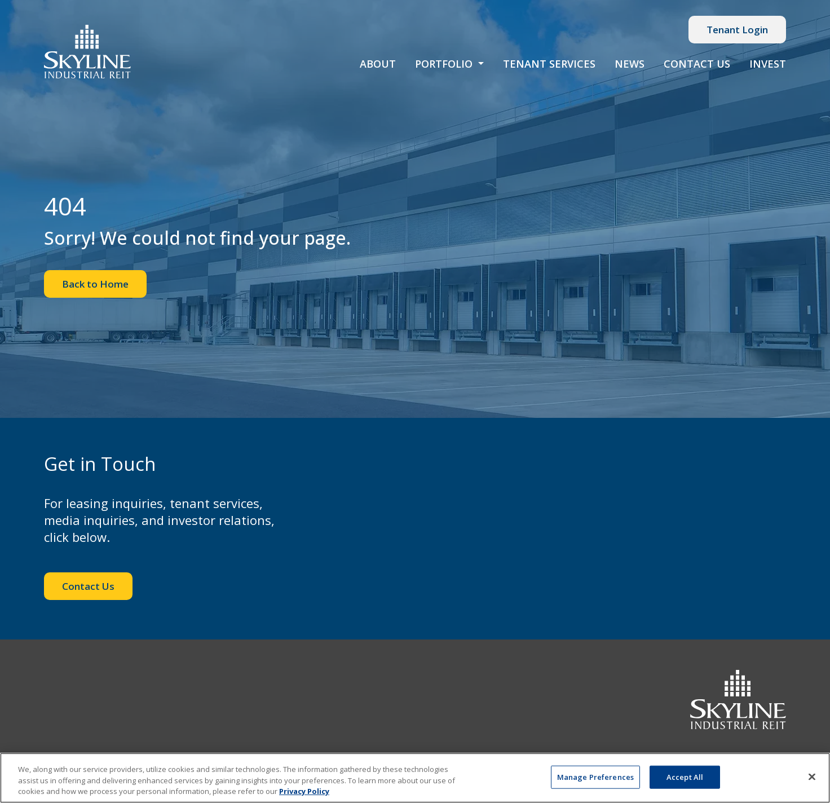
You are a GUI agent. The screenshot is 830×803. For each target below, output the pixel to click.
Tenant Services (549, 63)
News (629, 63)
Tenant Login (737, 29)
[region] (415, 778)
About (378, 63)
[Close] (812, 776)
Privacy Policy (304, 791)
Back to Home (95, 283)
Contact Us (697, 63)
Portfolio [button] (445, 63)
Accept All (684, 776)
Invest (767, 63)
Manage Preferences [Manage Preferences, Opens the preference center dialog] (595, 776)
